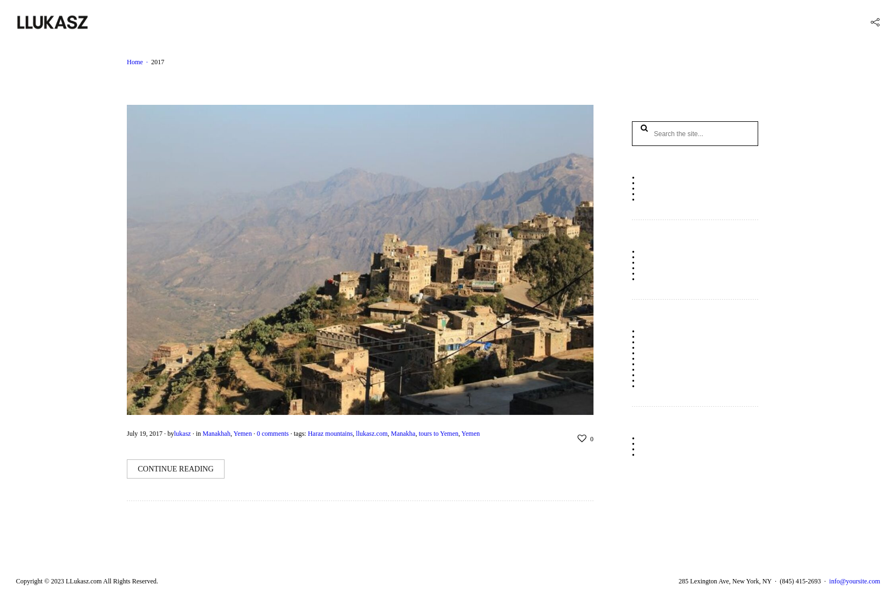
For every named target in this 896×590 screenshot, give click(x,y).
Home (135, 62)
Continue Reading (176, 469)
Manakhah (217, 433)
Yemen (242, 433)
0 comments (273, 433)
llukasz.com (372, 433)
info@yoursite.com (854, 581)
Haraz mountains (330, 433)
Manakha (403, 433)
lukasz (182, 433)
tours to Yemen (438, 433)
